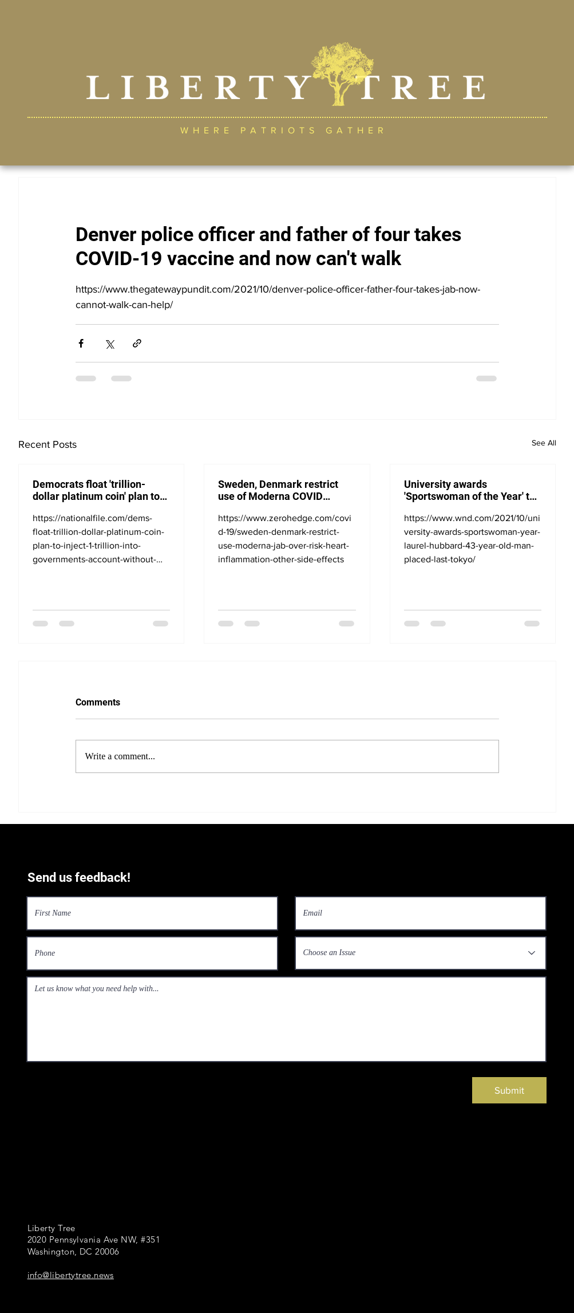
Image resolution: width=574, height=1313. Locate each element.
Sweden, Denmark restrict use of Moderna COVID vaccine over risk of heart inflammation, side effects (278, 490)
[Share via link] (137, 343)
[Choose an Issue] (421, 953)
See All (544, 442)
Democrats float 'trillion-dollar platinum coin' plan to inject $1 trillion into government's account (96, 490)
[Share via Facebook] (81, 343)
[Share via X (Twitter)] (109, 343)
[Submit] (509, 1090)
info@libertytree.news (70, 1274)
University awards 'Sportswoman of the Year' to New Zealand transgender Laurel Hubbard (469, 490)
